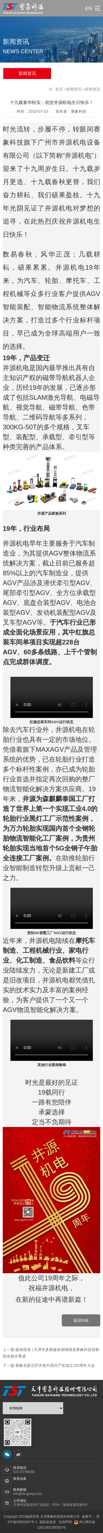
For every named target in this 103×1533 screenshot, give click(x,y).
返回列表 (81, 1320)
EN (88, 8)
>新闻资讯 (73, 89)
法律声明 (65, 1522)
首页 (59, 89)
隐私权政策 (48, 1522)
